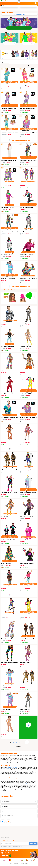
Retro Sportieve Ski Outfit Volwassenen (28, 492)
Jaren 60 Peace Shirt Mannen (26, 516)
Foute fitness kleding (9, 43)
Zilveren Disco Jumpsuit (25, 709)
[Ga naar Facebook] (5, 853)
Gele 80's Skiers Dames (25, 615)
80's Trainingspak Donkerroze (7, 207)
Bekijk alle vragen (33, 796)
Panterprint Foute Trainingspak (27, 638)
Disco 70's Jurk (4, 516)
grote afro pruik (11, 784)
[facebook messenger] (3, 821)
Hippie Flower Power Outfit (7, 370)
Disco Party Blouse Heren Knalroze (27, 254)
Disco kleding (25, 58)
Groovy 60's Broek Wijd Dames (8, 638)
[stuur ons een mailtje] (8, 821)
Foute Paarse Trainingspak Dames (27, 108)
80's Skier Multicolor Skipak (26, 469)
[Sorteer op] (32, 66)
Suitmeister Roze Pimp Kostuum (27, 539)
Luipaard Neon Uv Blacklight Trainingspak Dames (12, 231)
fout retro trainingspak (12, 767)
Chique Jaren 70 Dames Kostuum (8, 733)
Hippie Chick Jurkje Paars (25, 662)
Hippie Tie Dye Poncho (6, 563)
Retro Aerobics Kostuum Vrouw (27, 586)
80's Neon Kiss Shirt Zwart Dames (27, 563)
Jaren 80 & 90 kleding (15, 58)
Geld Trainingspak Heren (25, 323)
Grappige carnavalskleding (5, 58)
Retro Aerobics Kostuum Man (7, 346)
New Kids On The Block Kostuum (8, 278)
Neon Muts (26, 303)
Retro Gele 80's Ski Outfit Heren (27, 393)
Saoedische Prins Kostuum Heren (8, 160)
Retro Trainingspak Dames (7, 254)
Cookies (26, 863)
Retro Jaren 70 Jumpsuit (6, 440)
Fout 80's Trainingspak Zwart (26, 207)
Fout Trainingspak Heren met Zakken (9, 85)
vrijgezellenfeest (21, 760)
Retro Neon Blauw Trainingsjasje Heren (9, 417)
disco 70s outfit (23, 784)
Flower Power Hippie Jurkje (25, 346)
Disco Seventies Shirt (24, 370)
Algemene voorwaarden (15, 863)
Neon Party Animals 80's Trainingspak (9, 586)
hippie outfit (5, 768)
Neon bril (9, 303)
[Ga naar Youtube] (8, 853)
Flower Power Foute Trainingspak (27, 183)
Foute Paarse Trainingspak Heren (8, 108)
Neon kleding (28, 43)
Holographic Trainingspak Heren (27, 231)
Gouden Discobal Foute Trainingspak (28, 685)
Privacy (22, 863)
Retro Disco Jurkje (24, 440)
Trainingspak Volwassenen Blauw (8, 685)
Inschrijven (33, 843)
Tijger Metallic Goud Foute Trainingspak (10, 469)
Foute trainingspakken (19, 28)
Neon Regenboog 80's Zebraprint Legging (10, 662)
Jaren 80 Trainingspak (6, 709)
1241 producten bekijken (19, 14)
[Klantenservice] (33, 1)
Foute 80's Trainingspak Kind (7, 183)
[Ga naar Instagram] (2, 853)
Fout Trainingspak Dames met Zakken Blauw (11, 132)
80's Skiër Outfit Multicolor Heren (8, 615)
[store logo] (19, 2)
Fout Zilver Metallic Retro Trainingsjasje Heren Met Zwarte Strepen (15, 323)
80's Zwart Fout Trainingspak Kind (8, 539)
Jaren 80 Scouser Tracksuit (7, 393)
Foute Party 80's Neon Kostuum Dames (9, 492)
